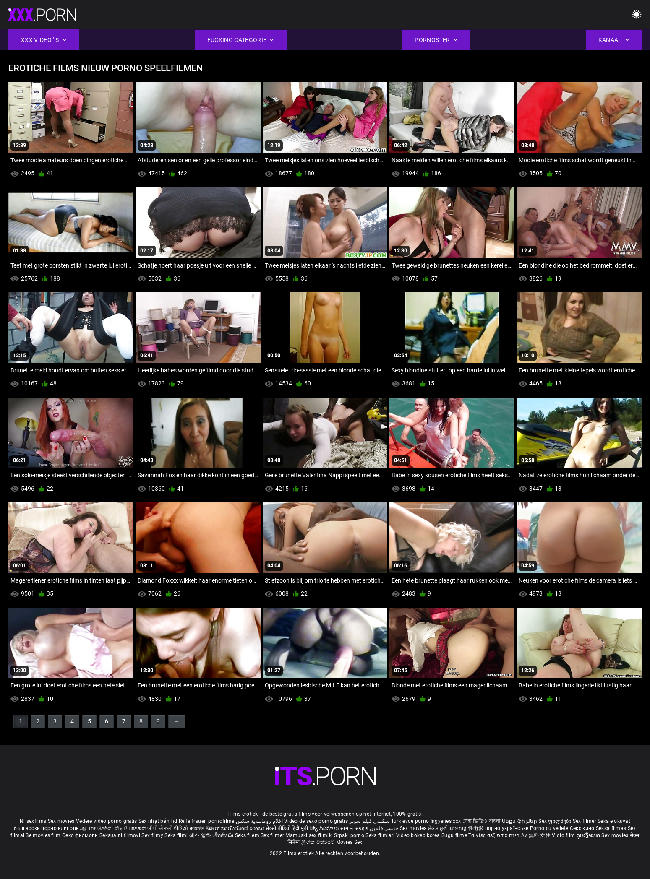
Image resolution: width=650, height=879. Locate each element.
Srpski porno (349, 835)
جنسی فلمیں (384, 828)
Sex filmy (152, 835)
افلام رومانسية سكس (259, 821)
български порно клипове (46, 828)
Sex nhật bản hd (158, 821)
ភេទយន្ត (459, 828)
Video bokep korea (418, 835)
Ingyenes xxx (446, 821)
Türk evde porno (410, 821)
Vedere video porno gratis (106, 821)
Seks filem (248, 835)
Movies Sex (349, 842)
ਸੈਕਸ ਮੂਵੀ (439, 828)
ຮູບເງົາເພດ (589, 835)
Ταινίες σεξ (482, 835)
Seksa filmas (612, 828)
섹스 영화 (201, 835)
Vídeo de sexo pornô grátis (316, 821)
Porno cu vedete (549, 828)
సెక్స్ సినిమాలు (325, 828)
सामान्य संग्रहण (355, 828)
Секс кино (583, 828)
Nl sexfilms (33, 821)
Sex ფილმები (555, 821)
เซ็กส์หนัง (223, 835)
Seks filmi (176, 835)
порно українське (507, 828)
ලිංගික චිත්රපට (318, 842)
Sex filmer (585, 821)
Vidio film (564, 835)
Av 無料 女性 (536, 835)
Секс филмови (80, 835)
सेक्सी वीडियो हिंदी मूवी (287, 828)
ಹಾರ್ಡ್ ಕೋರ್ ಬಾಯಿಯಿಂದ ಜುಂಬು (228, 828)
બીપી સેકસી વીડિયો (167, 828)
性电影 (476, 828)
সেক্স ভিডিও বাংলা (481, 821)
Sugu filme (454, 835)
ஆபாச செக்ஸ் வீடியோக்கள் (113, 828)
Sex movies (62, 821)
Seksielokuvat (614, 821)
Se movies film (44, 835)
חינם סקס (508, 835)
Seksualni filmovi (120, 835)
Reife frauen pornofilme (207, 821)
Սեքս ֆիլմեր (520, 821)
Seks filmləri (380, 835)
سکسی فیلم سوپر (369, 821)
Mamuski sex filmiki (309, 835)
